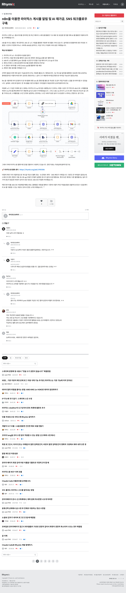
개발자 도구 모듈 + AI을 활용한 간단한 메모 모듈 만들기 (23, 426)
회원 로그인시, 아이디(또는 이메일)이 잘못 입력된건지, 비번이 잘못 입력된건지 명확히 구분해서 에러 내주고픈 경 (44, 444)
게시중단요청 (115, 575)
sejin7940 (8, 375)
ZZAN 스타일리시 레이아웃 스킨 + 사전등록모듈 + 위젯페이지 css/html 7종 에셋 (114, 109)
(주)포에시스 (5, 581)
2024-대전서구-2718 (15, 586)
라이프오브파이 (9, 28)
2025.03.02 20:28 (11, 230)
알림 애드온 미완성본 (10, 454)
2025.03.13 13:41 (11, 334)
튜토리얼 (18, 358)
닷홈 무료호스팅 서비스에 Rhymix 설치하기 (18, 417)
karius (8, 276)
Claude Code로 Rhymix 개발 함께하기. (17, 545)
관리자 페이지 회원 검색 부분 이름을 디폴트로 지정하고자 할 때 (25, 463)
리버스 (6, 393)
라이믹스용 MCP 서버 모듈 (12, 472)
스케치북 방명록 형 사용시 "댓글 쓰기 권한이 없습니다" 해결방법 (26, 371)
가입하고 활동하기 (109, 15)
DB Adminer (110, 100)
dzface (7, 421)
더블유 (6, 411)
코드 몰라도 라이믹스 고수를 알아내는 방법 (18, 490)
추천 (8, 236)
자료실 (115, 4)
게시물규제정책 (97, 575)
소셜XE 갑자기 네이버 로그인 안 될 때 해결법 (18, 517)
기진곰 (6, 521)
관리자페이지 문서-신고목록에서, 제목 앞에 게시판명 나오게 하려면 (27, 499)
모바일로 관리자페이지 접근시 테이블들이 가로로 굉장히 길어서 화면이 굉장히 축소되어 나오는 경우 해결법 (42, 527)
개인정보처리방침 (88, 575)
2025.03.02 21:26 (15, 245)
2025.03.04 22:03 (11, 278)
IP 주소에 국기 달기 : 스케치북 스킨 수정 (17, 399)
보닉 (7, 310)
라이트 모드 (112, 578)
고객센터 (122, 575)
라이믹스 (82, 4)
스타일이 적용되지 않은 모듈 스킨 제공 (107, 69)
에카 (6, 484)
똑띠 (7, 332)
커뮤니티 (106, 4)
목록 (87, 210)
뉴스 (97, 4)
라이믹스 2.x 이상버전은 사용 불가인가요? (108, 46)
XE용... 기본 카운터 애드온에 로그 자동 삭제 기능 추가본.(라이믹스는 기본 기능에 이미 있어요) (37, 380)
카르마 (6, 402)
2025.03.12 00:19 (11, 312)
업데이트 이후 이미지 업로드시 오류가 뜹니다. (109, 64)
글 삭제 (4, 536)
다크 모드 (121, 578)
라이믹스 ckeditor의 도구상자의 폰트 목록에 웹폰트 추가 (23, 408)
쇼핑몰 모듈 (109, 116)
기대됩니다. (99, 48)
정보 (26, 358)
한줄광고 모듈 (110, 93)
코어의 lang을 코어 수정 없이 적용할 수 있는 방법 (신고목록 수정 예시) (28, 435)
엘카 (6, 494)
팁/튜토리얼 (7, 14)
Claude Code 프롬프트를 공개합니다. (16, 481)
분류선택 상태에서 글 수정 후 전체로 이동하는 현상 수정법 (23, 508)
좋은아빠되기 (8, 384)
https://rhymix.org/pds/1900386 (32, 170)
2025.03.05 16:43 (15, 295)
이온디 (8, 228)
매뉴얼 (91, 4)
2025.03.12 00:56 (15, 261)
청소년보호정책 (106, 575)
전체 (4, 358)
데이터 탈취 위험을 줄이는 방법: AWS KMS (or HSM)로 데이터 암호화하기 (30, 390)
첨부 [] (4, 210)
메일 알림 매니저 (111, 85)
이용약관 (80, 575)
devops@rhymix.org (118, 586)
